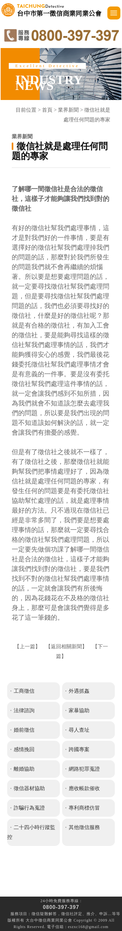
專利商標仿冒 (84, 808)
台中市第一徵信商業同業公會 (59, 10)
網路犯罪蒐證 (84, 769)
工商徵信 (24, 691)
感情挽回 (24, 749)
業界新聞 (68, 110)
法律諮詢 (24, 710)
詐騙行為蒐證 (29, 808)
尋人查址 (79, 730)
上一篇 (27, 646)
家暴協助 (79, 710)
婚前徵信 (24, 730)
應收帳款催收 (84, 788)
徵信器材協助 (29, 788)
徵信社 (67, 914)
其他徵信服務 (84, 827)
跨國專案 (79, 749)
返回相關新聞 (66, 646)
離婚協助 (24, 769)
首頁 (47, 110)
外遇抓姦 (79, 691)
